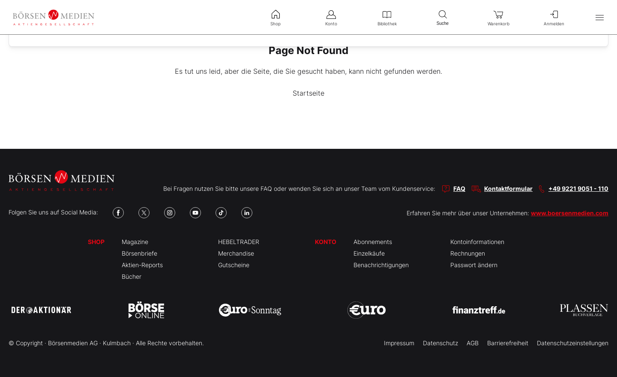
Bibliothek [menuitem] (387, 17)
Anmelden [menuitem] (554, 17)
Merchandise (236, 253)
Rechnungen (467, 253)
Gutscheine (233, 264)
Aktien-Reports (142, 264)
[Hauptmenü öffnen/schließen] (599, 17)
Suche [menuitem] (442, 17)
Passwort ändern (473, 264)
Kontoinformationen (477, 241)
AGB (473, 343)
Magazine (135, 241)
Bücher (131, 276)
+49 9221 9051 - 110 (578, 188)
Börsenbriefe (139, 253)
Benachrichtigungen (381, 264)
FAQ (459, 188)
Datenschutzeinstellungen (572, 343)
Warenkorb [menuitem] (498, 17)
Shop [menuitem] (275, 17)
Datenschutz (440, 343)
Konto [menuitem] (331, 17)
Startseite (308, 93)
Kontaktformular (508, 188)
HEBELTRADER (238, 241)
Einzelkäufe (369, 253)
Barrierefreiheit (507, 343)
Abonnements (372, 241)
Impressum (399, 343)
